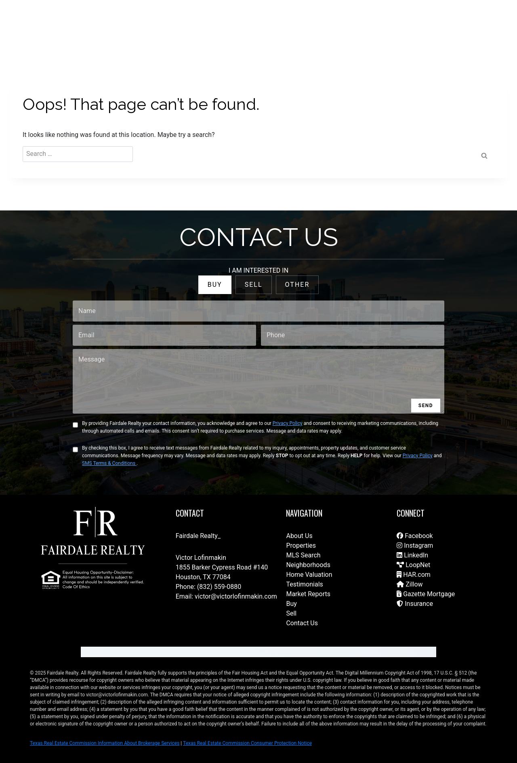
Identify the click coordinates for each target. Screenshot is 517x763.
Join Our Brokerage (402, 24)
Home (203, 24)
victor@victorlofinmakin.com (236, 596)
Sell (291, 613)
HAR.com (414, 574)
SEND (425, 405)
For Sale (232, 24)
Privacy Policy (288, 423)
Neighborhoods (308, 565)
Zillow (409, 584)
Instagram (415, 545)
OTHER (297, 284)
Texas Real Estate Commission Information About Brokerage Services (104, 743)
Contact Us (170, 24)
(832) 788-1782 (472, 24)
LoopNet (413, 565)
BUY (215, 284)
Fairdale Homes (347, 24)
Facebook (415, 536)
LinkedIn (412, 555)
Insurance (415, 603)
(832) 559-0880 (219, 587)
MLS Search (303, 555)
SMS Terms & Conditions (109, 463)
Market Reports (308, 594)
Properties (301, 545)
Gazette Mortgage (426, 594)
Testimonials (304, 584)
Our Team (304, 24)
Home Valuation (309, 574)
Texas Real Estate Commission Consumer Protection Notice (247, 743)
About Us (299, 536)
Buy (291, 603)
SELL (254, 284)
